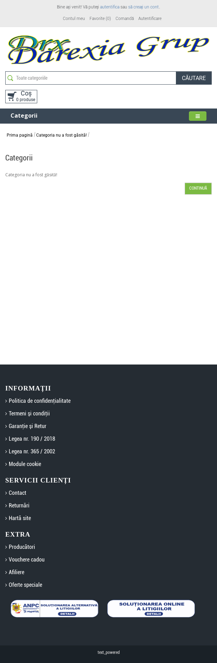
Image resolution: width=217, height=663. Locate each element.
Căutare (194, 78)
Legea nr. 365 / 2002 (32, 451)
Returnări (19, 505)
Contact (17, 493)
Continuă (198, 188)
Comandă (125, 18)
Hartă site (20, 518)
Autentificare (150, 18)
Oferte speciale (25, 585)
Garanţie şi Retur (27, 426)
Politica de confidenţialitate (40, 401)
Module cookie (25, 464)
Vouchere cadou (27, 559)
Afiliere (16, 572)
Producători (22, 547)
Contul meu (74, 18)
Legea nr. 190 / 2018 (32, 438)
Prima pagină (20, 135)
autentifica (109, 7)
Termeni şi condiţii (29, 413)
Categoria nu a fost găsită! (61, 135)
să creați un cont (143, 7)
